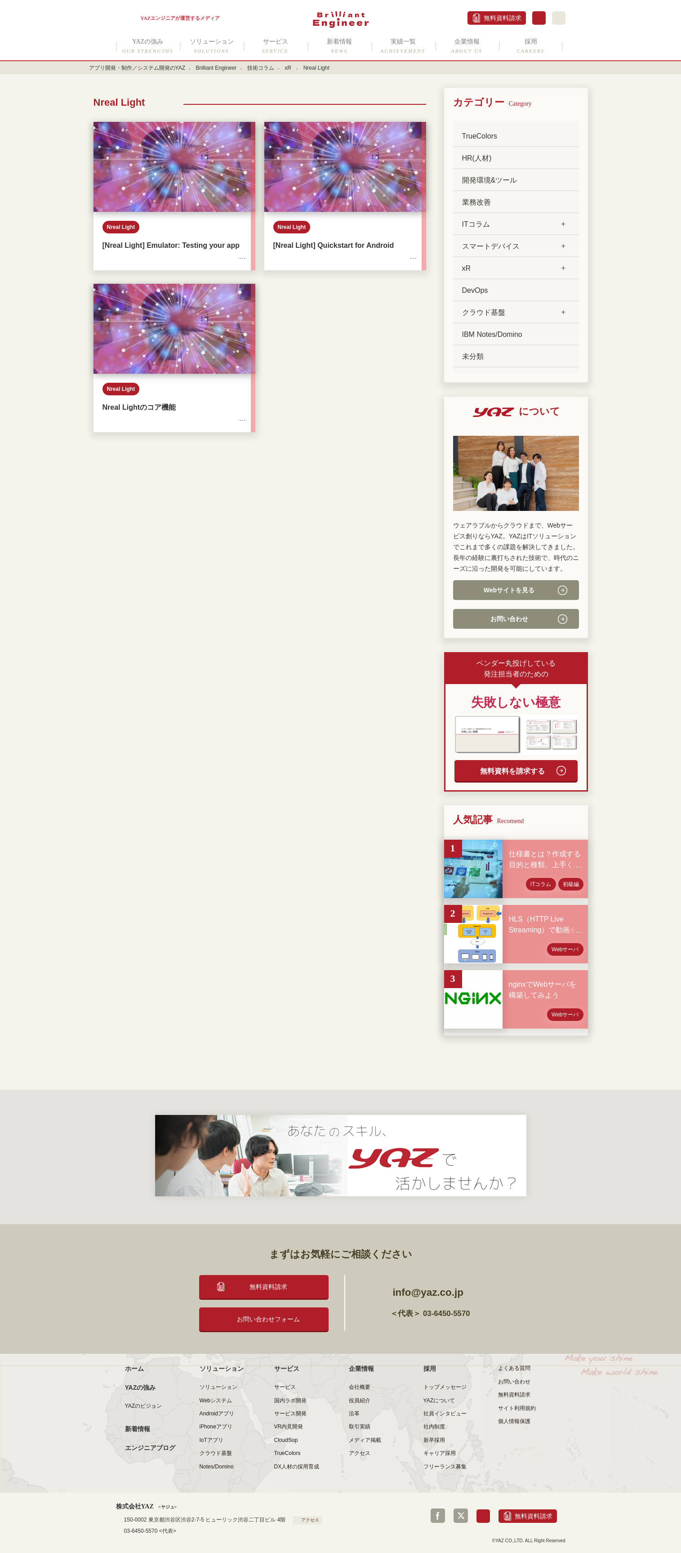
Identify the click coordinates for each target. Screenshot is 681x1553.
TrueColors (480, 136)
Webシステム (216, 1400)
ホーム (134, 1368)
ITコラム (476, 224)
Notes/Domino (217, 1466)
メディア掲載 (365, 1440)
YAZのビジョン (143, 1406)
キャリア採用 (439, 1453)
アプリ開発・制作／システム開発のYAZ (137, 68)
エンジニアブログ (150, 1447)
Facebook (438, 1515)
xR (289, 68)
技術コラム (260, 68)
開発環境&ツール (489, 180)
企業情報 (467, 46)
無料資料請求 (502, 18)
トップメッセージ (445, 1387)
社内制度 (434, 1426)
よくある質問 (514, 1368)
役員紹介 (359, 1400)
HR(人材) (477, 158)
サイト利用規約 (517, 1408)
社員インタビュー (445, 1413)
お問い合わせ (509, 618)
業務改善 (476, 202)
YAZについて (439, 1400)
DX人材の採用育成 (297, 1466)
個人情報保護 (514, 1421)
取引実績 (359, 1426)
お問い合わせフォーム (268, 1319)
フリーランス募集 (445, 1466)
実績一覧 (403, 46)
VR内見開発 (288, 1426)
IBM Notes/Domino (492, 334)
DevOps (475, 290)
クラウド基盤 (483, 312)
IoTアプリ (211, 1440)
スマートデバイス (491, 246)
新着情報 (339, 46)
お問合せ (539, 18)
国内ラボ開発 (290, 1400)
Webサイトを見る (509, 590)
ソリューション (212, 46)
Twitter (461, 1515)
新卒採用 (434, 1440)
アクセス (359, 1453)
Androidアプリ (217, 1413)
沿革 (354, 1413)
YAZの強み (148, 46)
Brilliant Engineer (216, 68)
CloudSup (286, 1440)
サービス (275, 46)
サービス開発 (290, 1413)
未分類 (473, 356)
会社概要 (359, 1387)
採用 (531, 46)
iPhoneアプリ (216, 1426)
